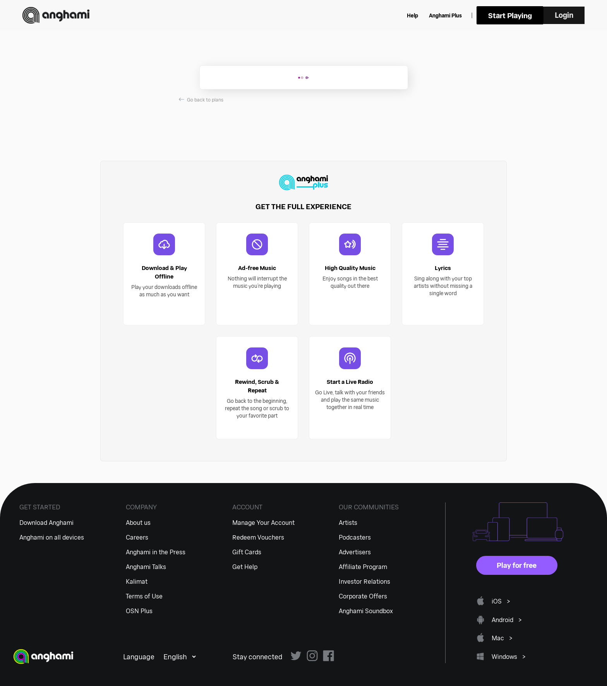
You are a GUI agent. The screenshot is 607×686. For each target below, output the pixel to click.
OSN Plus (139, 610)
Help (445, 15)
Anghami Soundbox (366, 610)
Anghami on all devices (51, 537)
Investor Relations (364, 581)
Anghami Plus (478, 15)
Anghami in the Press (155, 551)
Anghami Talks (146, 566)
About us (138, 522)
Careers (137, 537)
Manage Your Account (263, 522)
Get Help (244, 566)
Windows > (509, 656)
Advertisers (355, 551)
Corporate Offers (363, 595)
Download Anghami (46, 522)
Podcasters (355, 537)
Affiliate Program (363, 566)
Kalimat (136, 581)
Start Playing (533, 15)
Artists (348, 522)
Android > (507, 619)
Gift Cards (246, 551)
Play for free (517, 565)
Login (571, 15)
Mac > (502, 637)
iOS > (501, 601)
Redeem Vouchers (258, 537)
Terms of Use (144, 595)
